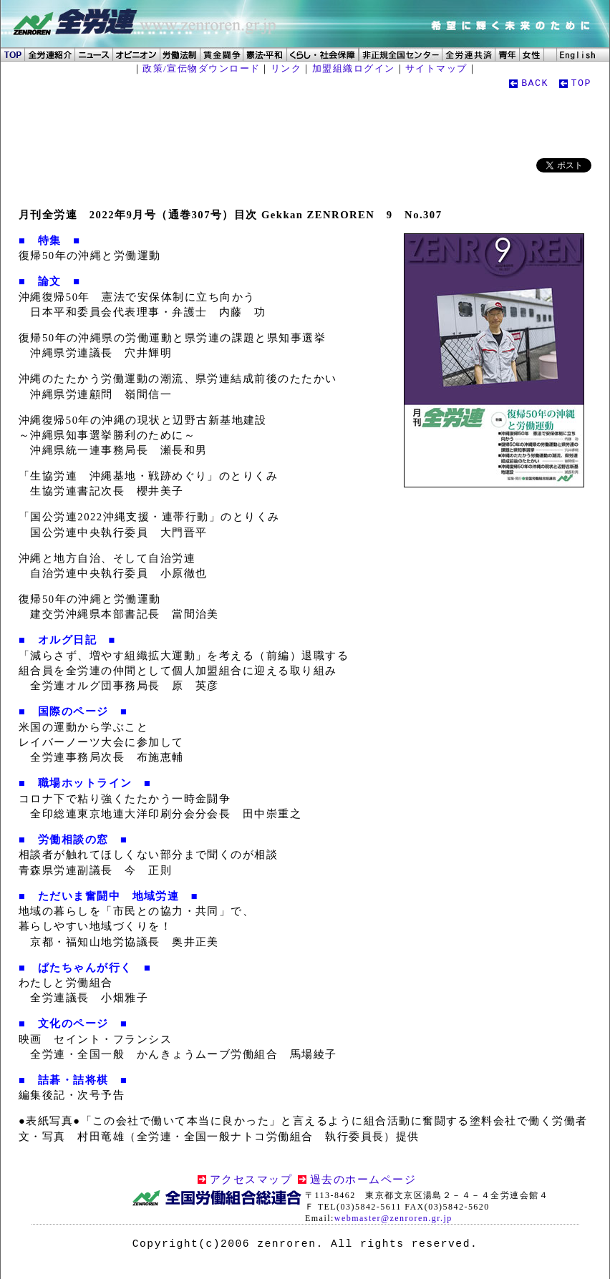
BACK (534, 83)
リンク (286, 68)
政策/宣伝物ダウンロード (201, 68)
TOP (581, 83)
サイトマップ (436, 68)
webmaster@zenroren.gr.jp (393, 1218)
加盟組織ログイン (353, 68)
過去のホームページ (363, 1179)
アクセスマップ (251, 1179)
